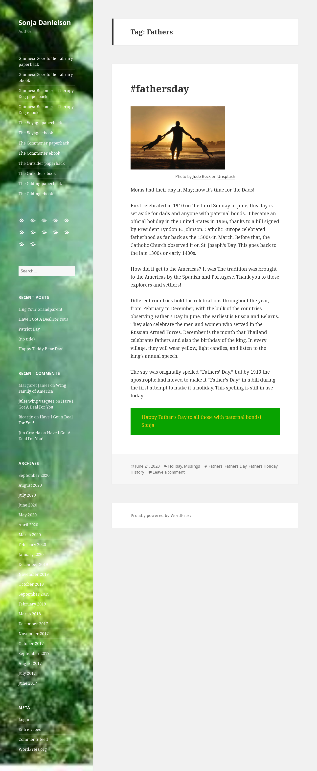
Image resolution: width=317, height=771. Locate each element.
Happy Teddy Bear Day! (41, 349)
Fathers (215, 466)
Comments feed (33, 739)
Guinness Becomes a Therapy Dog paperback (46, 93)
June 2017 (28, 683)
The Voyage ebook (36, 133)
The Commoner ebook (39, 153)
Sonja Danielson (45, 22)
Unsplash (226, 176)
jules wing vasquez (36, 401)
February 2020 (32, 544)
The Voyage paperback (40, 122)
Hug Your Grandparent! (41, 309)
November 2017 (34, 633)
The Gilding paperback (40, 183)
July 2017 (27, 673)
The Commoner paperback (44, 143)
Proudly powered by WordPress (161, 515)
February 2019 (32, 604)
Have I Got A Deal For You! (43, 319)
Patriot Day (29, 329)
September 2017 (34, 653)
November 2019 (34, 574)
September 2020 (34, 475)
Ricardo (26, 417)
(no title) (27, 339)
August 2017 (30, 663)
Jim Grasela (29, 432)
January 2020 (31, 554)
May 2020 (28, 515)
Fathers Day (236, 466)
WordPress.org (33, 749)
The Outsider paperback (42, 163)
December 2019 (33, 564)
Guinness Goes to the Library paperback (46, 61)
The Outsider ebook (37, 173)
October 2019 (31, 584)
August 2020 (30, 485)
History (137, 472)
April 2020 (28, 525)
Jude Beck (202, 176)
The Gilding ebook (36, 193)
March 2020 (30, 534)
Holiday (175, 466)
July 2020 (27, 495)
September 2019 (34, 594)
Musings (192, 466)
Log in (24, 719)
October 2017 (31, 643)
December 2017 (33, 623)
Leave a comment (169, 472)
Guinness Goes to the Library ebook (46, 77)
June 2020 (28, 505)
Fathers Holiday (263, 466)
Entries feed (30, 729)
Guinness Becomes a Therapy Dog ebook (46, 109)
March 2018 (30, 614)
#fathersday (160, 88)
